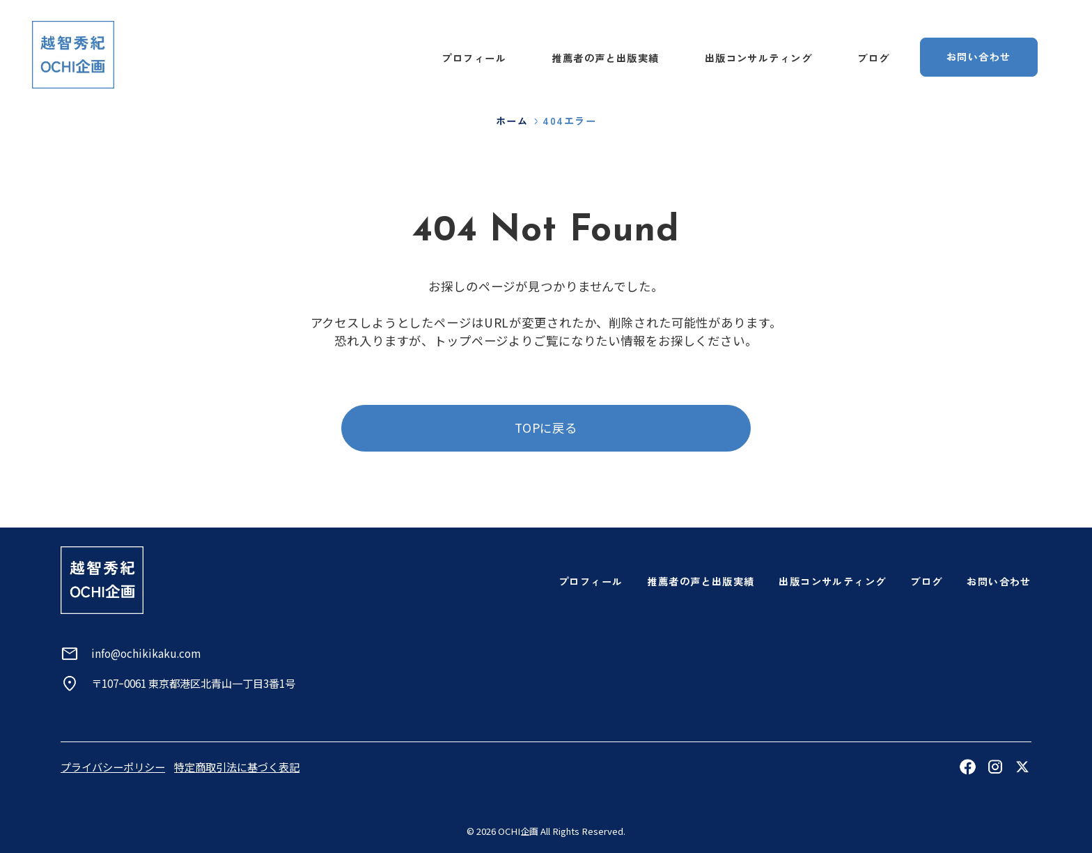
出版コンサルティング (758, 58)
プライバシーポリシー (113, 766)
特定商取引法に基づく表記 (236, 766)
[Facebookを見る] (967, 767)
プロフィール (474, 58)
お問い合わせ (999, 581)
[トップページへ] (73, 55)
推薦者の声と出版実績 (605, 58)
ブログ (873, 58)
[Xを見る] (1022, 767)
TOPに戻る (546, 427)
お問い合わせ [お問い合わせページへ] (978, 56)
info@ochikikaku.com (146, 653)
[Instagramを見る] (995, 767)
